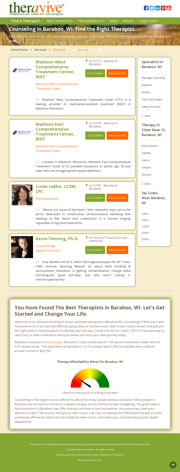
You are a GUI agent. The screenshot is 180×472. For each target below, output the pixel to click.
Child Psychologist (152, 99)
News (113, 20)
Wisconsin (40, 49)
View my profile (117, 73)
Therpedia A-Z (91, 20)
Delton (145, 160)
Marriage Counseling (153, 77)
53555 (145, 233)
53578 (145, 226)
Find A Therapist (26, 20)
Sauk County (53, 342)
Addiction (147, 85)
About (129, 20)
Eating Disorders (151, 106)
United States (19, 49)
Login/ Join (149, 20)
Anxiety (146, 92)
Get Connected (60, 20)
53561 (145, 220)
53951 (145, 214)
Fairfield (146, 153)
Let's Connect (95, 73)
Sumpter (146, 167)
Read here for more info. (90, 460)
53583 (145, 239)
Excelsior (147, 174)
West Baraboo (150, 145)
